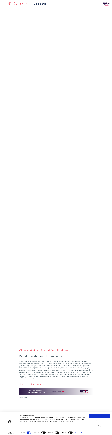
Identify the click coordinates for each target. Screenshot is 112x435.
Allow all (99, 415)
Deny (99, 425)
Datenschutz (86, 406)
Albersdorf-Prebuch (31, 123)
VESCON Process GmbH (31, 359)
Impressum (62, 410)
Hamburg (37, 317)
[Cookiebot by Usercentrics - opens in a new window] (9, 432)
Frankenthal (33, 337)
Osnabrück (34, 322)
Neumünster (40, 313)
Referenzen (86, 375)
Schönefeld (45, 322)
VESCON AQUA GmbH (55, 359)
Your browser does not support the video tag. (56, 154)
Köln (27, 330)
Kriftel (34, 333)
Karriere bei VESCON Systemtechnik (57, 263)
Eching (39, 344)
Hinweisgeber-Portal (86, 411)
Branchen (56, 375)
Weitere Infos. (23, 65)
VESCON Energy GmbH (81, 359)
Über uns (25, 375)
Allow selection (99, 420)
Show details (78, 432)
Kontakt (61, 406)
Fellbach (33, 340)
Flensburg (38, 310)
